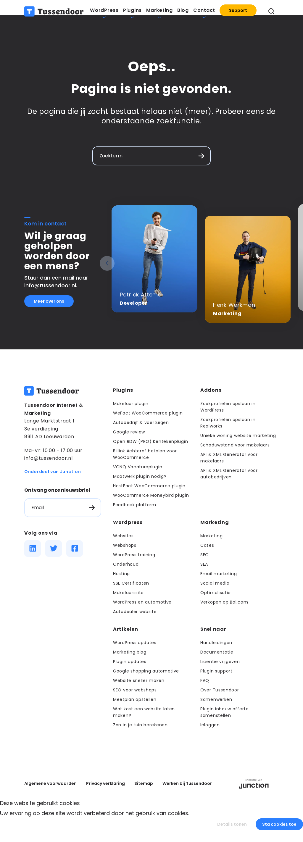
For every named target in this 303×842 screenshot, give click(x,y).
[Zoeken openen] (271, 13)
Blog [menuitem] (183, 12)
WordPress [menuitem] (104, 12)
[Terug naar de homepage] (53, 13)
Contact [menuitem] (204, 12)
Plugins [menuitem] (132, 12)
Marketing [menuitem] (159, 12)
